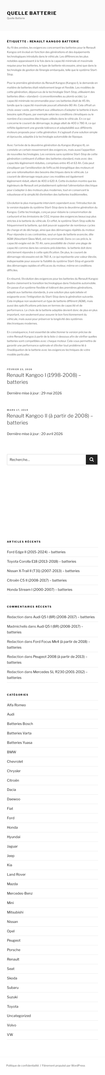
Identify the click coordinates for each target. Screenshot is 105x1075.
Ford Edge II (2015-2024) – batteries (36, 552)
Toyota (12, 1006)
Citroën (13, 780)
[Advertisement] (52, 503)
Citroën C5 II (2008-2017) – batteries (37, 580)
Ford (11, 818)
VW (10, 1035)
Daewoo (13, 799)
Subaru (13, 988)
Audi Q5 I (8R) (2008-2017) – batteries (64, 617)
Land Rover (16, 874)
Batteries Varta (19, 733)
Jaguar (12, 846)
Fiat (10, 808)
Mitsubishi (15, 912)
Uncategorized (19, 1016)
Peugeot (13, 940)
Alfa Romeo (16, 705)
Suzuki (12, 997)
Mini (10, 903)
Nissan (12, 922)
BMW (11, 752)
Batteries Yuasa (19, 743)
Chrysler (14, 771)
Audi (10, 714)
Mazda (12, 884)
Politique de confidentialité (22, 1065)
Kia (9, 865)
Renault (13, 959)
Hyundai (13, 837)
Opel (11, 931)
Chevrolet (15, 761)
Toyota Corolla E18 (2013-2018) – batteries (41, 561)
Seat (11, 969)
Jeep (11, 856)
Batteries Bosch (20, 724)
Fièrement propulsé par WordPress (63, 1065)
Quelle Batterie (32, 13)
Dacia (11, 790)
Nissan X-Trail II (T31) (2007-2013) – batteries (43, 571)
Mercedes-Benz (20, 893)
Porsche (13, 950)
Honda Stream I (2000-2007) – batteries (39, 590)
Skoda (12, 978)
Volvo (11, 1025)
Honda (12, 827)
